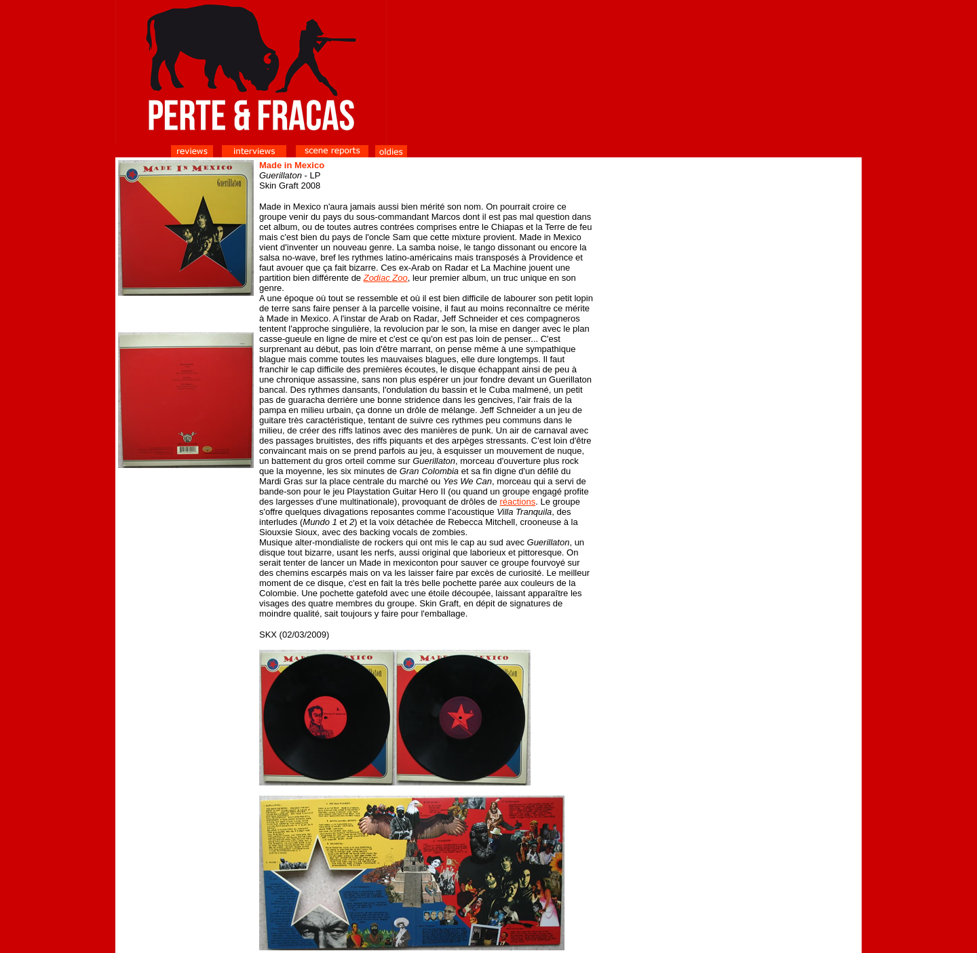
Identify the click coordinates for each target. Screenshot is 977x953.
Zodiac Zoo (386, 278)
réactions (517, 502)
